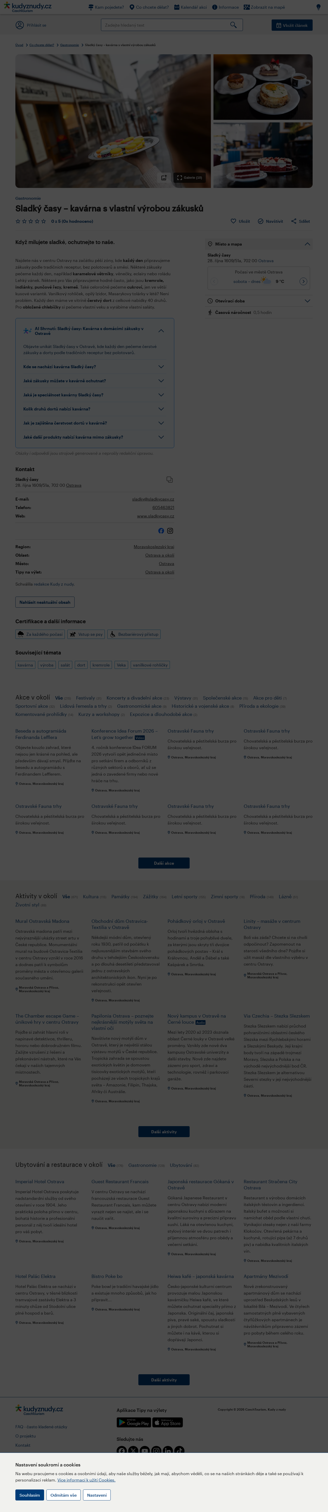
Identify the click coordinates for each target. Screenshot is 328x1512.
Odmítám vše (63, 1495)
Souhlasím (29, 1495)
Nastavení (97, 1495)
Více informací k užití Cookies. (86, 1479)
